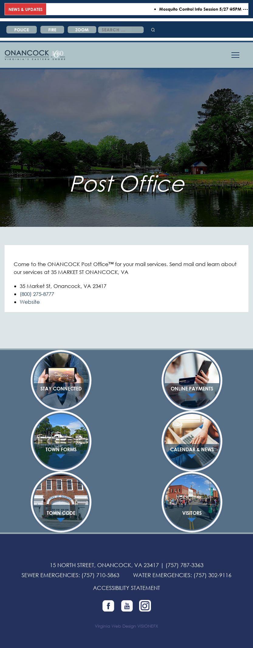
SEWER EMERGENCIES (50, 575)
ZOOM (82, 29)
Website (30, 302)
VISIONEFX (147, 626)
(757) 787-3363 (184, 565)
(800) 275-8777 (37, 294)
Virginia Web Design (115, 626)
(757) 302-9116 (212, 575)
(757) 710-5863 (100, 575)
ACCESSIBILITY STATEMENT (126, 587)
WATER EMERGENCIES (161, 575)
